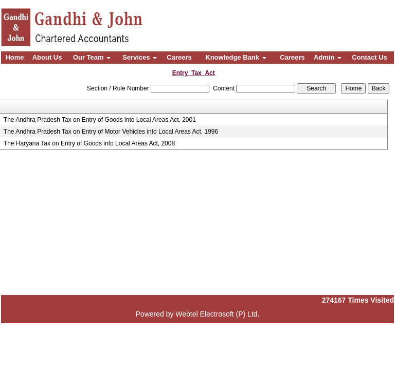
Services (139, 57)
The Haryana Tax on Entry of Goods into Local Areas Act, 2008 (89, 143)
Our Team (92, 57)
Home (14, 57)
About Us (47, 57)
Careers (179, 57)
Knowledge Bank (235, 57)
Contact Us (369, 57)
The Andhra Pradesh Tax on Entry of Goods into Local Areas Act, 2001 (100, 119)
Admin (328, 57)
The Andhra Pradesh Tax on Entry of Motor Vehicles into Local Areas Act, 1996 (111, 131)
